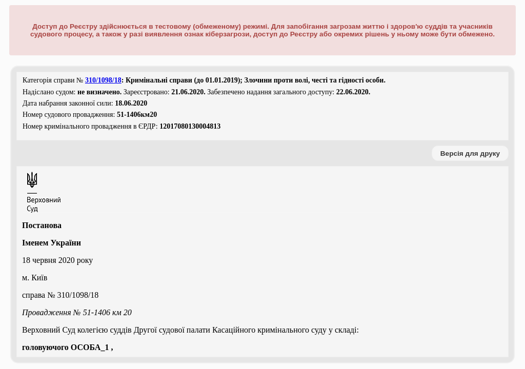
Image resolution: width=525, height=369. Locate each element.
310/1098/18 (103, 80)
